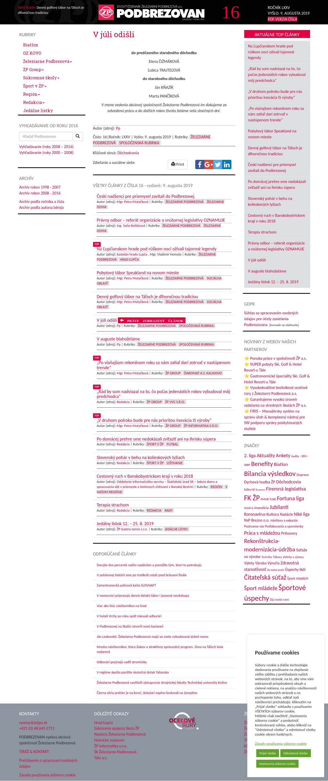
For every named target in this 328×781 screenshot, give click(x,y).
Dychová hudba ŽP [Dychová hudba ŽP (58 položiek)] (259, 481)
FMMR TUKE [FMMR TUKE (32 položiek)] (268, 499)
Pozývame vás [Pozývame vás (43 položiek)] (254, 526)
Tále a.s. (100, 757)
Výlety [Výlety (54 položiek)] (249, 563)
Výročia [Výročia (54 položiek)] (274, 563)
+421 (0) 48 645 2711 (37, 728)
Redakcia (34, 102)
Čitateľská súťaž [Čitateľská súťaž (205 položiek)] (265, 577)
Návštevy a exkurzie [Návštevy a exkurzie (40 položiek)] (284, 520)
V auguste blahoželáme (267, 271)
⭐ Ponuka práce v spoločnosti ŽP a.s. (275, 358)
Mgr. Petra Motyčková (132, 202)
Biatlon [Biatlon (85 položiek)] (281, 464)
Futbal (172, 444)
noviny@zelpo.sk (33, 722)
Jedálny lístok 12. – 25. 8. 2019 (273, 281)
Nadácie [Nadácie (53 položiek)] (286, 514)
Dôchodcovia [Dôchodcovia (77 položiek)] (288, 482)
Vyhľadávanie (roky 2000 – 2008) (46, 152)
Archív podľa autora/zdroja (41, 207)
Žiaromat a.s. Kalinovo (203, 373)
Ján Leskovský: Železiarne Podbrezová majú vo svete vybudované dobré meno (153, 636)
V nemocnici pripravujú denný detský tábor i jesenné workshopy (143, 595)
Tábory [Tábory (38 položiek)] (277, 557)
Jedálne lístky (38, 110)
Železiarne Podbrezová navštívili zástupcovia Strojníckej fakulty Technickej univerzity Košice (162, 682)
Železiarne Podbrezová (47, 61)
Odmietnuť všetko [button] (295, 753)
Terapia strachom (262, 232)
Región (31, 94)
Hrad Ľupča (129, 259)
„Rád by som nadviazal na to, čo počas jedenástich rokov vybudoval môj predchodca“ (277, 74)
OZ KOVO (32, 53)
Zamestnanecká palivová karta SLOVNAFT (126, 585)
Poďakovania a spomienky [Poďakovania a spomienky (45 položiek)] (284, 526)
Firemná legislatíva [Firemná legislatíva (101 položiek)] (286, 488)
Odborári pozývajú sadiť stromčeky (122, 662)
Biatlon (30, 44)
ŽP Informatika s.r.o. (201, 426)
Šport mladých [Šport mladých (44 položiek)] (297, 578)
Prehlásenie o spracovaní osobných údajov (48, 763)
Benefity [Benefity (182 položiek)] (262, 464)
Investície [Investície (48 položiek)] (261, 507)
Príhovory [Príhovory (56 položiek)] (289, 533)
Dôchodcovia (128, 152)
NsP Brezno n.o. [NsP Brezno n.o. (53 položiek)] (257, 520)
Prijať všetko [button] (267, 753)
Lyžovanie (174, 463)
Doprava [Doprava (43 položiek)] (302, 475)
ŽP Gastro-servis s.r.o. (132, 529)
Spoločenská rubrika (139, 142)
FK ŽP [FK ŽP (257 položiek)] (252, 497)
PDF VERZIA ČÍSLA (282, 19)
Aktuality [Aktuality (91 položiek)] (266, 455)
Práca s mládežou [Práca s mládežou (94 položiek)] (262, 533)
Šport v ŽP (34, 86)
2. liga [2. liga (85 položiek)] (250, 455)
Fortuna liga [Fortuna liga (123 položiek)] (290, 498)
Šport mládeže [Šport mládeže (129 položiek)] (261, 588)
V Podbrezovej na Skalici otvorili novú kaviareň (130, 626)
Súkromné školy (41, 77)
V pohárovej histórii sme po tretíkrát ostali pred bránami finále (142, 575)
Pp (118, 128)
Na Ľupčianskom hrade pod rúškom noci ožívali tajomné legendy (271, 52)
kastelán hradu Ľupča (132, 254)
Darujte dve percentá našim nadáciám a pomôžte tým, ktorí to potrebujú (149, 565)
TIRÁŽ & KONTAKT (34, 751)
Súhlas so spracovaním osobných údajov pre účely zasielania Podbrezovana (271, 318)
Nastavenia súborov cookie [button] (277, 764)
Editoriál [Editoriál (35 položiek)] (249, 489)
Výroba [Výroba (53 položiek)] (261, 563)
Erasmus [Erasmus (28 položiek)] (260, 489)
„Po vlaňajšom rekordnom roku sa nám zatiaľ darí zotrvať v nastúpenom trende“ (276, 114)
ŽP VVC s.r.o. (175, 402)
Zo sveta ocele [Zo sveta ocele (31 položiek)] (275, 570)
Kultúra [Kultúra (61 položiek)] (272, 514)
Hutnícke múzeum (109, 740)
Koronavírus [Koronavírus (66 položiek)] (255, 514)
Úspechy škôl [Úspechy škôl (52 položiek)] (295, 569)
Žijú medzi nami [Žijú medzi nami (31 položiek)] (279, 599)
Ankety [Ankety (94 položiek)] (283, 455)
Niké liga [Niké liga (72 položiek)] (302, 514)
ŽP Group (33, 69)
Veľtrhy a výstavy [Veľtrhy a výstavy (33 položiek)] (293, 557)
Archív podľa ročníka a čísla (41, 201)
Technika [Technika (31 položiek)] (266, 557)
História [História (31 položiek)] (248, 508)
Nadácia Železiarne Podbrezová (120, 734)
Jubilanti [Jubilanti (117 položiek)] (279, 507)
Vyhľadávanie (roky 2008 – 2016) (46, 146)
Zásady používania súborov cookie (281, 743)
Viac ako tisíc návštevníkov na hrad (122, 606)
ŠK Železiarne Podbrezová (115, 751)
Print (177, 164)
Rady (169, 510)
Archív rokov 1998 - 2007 (39, 187)
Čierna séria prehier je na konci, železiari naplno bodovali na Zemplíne (147, 693)
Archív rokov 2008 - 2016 (39, 193)
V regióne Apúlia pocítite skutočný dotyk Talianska (133, 672)
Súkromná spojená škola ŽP (116, 728)
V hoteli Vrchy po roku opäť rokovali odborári (129, 616)
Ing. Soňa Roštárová (131, 225)
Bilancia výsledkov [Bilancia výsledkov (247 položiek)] (270, 473)
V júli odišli (257, 260)
